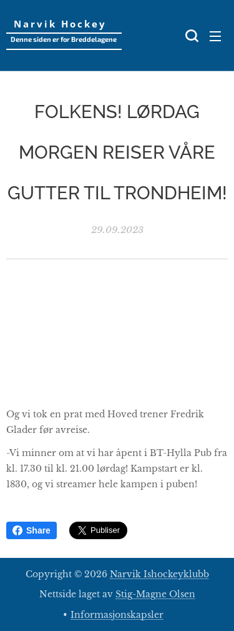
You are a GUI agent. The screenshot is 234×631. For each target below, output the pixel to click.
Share (31, 530)
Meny (215, 36)
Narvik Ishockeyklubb (159, 574)
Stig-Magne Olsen (155, 594)
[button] (190, 35)
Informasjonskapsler (117, 614)
